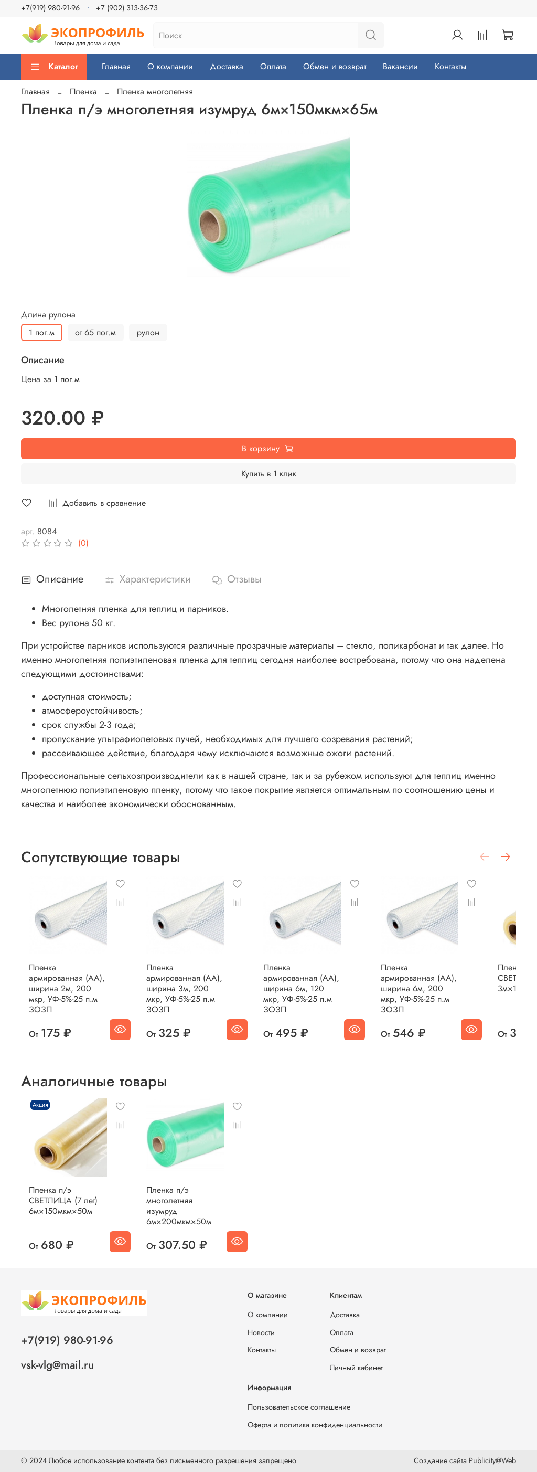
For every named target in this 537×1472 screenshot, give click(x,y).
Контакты (450, 66)
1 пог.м (42, 332)
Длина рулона (48, 315)
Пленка (83, 92)
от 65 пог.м (95, 332)
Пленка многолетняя (155, 92)
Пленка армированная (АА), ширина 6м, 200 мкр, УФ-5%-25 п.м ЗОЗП (446, 993)
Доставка (226, 66)
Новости (261, 1332)
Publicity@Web (492, 1460)
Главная (116, 66)
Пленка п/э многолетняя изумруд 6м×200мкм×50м (189, 1210)
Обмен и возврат (334, 66)
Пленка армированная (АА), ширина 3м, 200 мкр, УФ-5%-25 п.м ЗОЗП (191, 993)
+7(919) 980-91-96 (50, 8)
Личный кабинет (356, 1367)
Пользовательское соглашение (299, 1407)
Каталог (54, 66)
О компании (170, 66)
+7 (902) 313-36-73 (127, 8)
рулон (148, 332)
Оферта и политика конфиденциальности (315, 1425)
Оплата (273, 66)
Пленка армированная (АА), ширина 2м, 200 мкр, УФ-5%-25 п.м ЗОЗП (63, 993)
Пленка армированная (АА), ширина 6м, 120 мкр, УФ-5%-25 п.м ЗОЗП (318, 993)
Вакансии (400, 66)
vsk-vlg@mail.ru (57, 1365)
